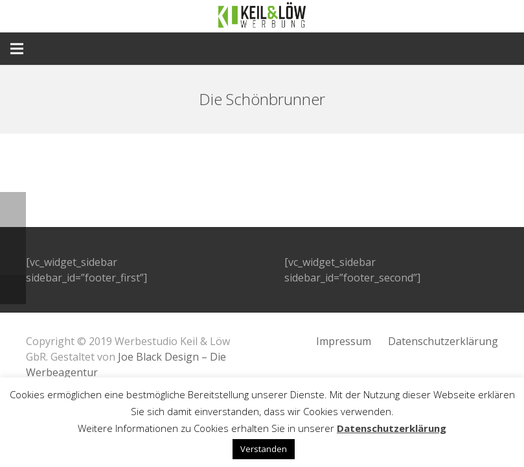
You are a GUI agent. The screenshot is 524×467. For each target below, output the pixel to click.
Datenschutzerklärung (443, 341)
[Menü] (17, 48)
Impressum (343, 341)
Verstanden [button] (263, 449)
